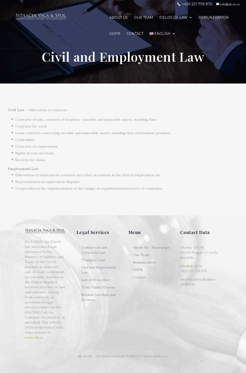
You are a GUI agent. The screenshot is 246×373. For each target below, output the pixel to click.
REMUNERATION (213, 18)
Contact (139, 277)
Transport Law (93, 260)
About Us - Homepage (151, 247)
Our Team (141, 255)
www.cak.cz (34, 337)
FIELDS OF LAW (173, 18)
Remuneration (144, 262)
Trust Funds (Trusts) (98, 287)
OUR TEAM (143, 18)
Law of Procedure (95, 280)
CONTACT (134, 34)
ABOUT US (118, 18)
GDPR (114, 34)
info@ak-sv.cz (191, 266)
